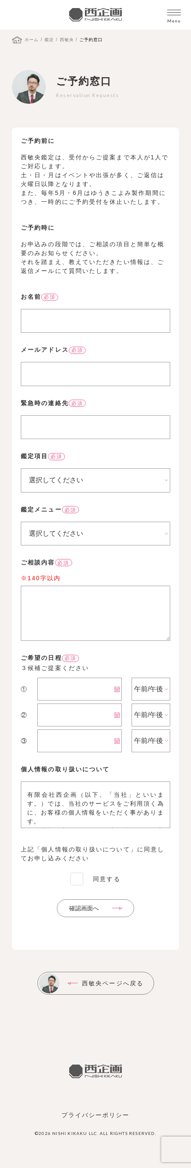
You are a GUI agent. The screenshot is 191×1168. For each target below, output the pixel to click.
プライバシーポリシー (96, 1115)
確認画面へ (84, 908)
